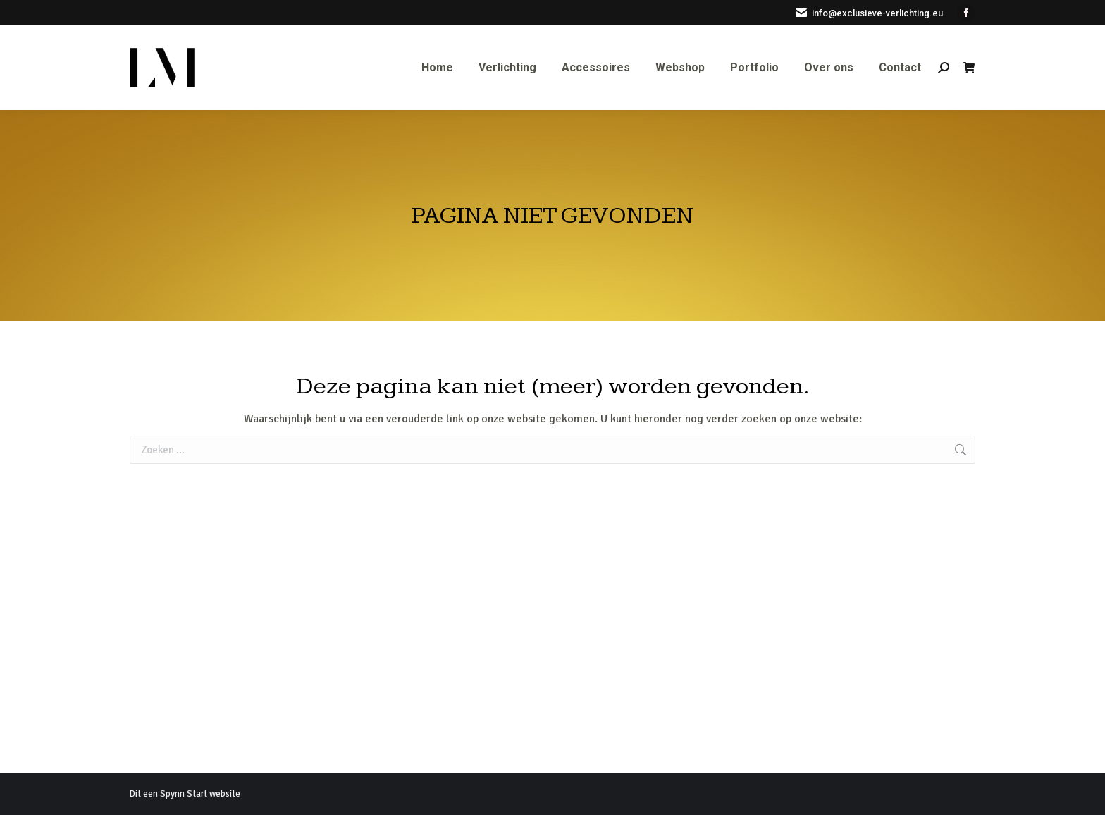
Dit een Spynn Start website (185, 793)
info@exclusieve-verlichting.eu (868, 13)
